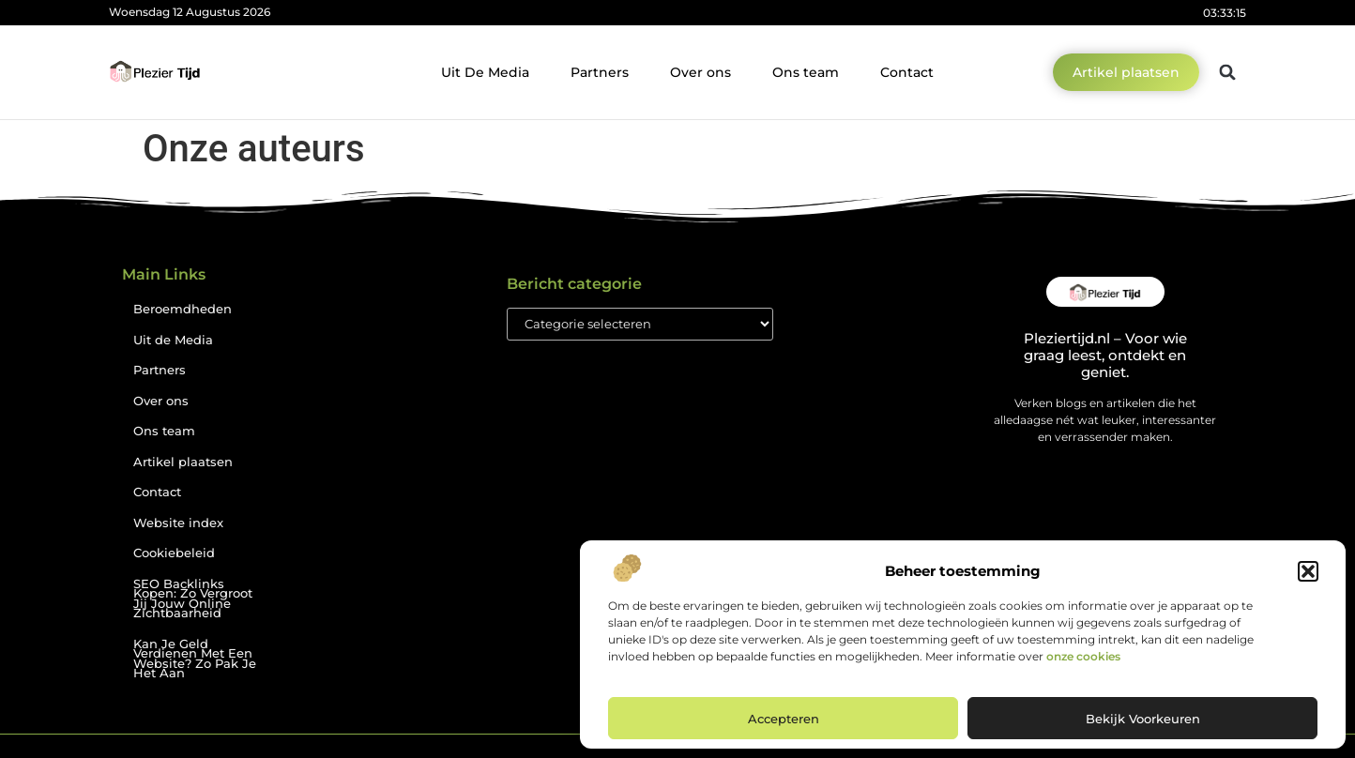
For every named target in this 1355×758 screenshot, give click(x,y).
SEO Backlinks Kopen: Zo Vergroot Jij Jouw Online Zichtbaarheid (192, 599)
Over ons (700, 72)
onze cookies (1083, 656)
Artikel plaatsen (183, 462)
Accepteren (783, 718)
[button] (1308, 571)
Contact (907, 72)
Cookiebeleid (174, 553)
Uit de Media (173, 340)
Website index (178, 523)
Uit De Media (485, 72)
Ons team (805, 72)
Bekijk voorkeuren (1143, 718)
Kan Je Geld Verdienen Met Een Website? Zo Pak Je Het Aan (194, 659)
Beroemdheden (182, 309)
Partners (600, 72)
